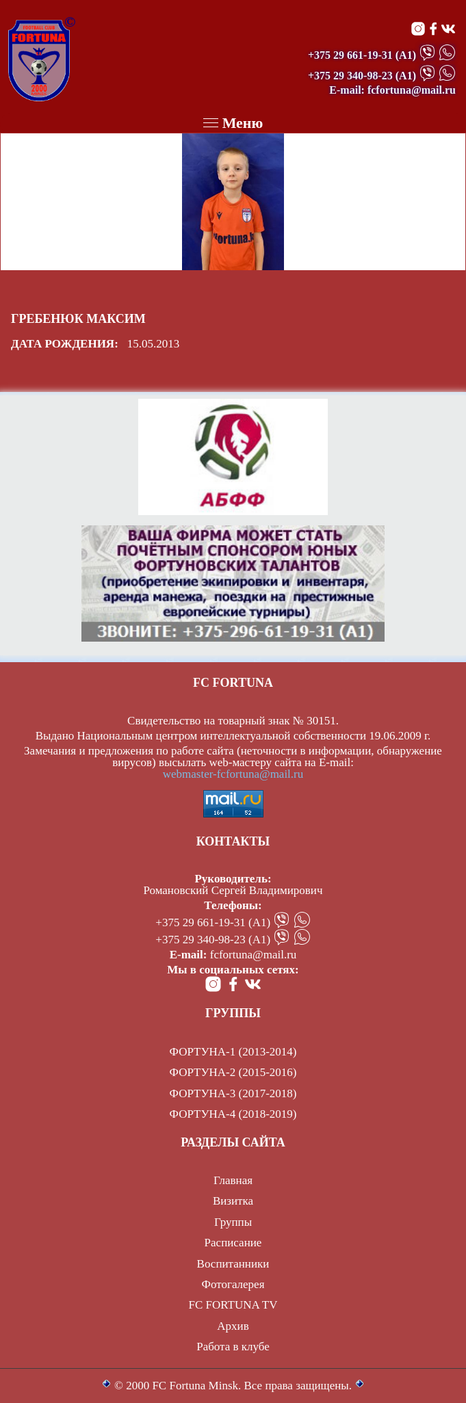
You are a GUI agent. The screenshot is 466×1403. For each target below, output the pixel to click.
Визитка (233, 1200)
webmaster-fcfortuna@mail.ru (233, 774)
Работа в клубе (233, 1346)
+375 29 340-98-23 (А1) (212, 939)
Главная (233, 1180)
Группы (233, 1222)
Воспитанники (233, 1263)
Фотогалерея (233, 1284)
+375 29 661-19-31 (350, 55)
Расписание (233, 1242)
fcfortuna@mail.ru (253, 954)
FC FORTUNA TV (233, 1304)
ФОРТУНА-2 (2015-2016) (233, 1072)
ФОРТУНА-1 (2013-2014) (233, 1051)
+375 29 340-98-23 (350, 75)
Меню (233, 122)
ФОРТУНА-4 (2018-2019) (233, 1113)
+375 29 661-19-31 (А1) (212, 922)
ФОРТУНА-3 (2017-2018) (233, 1093)
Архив (232, 1326)
